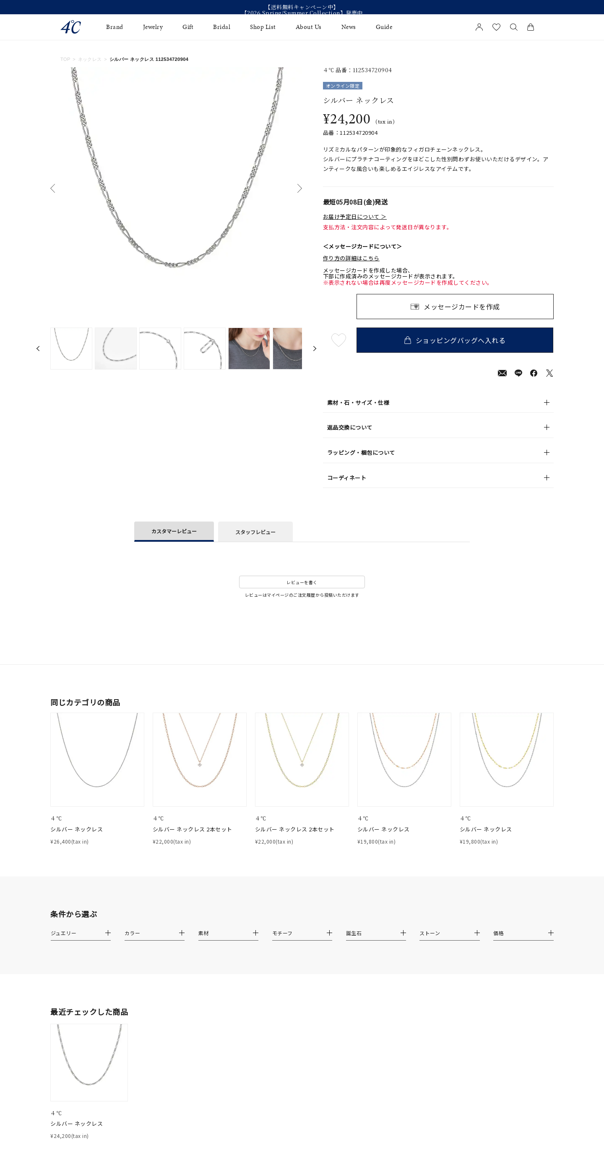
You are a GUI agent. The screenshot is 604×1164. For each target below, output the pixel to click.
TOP (65, 59)
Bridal (221, 27)
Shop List (263, 27)
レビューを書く (302, 582)
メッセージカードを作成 (462, 306)
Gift (187, 27)
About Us (309, 27)
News (348, 27)
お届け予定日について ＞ (355, 217)
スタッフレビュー (255, 531)
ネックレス (90, 59)
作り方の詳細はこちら (351, 258)
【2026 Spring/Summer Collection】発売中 (302, 13)
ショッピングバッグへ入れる (455, 340)
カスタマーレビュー (174, 531)
